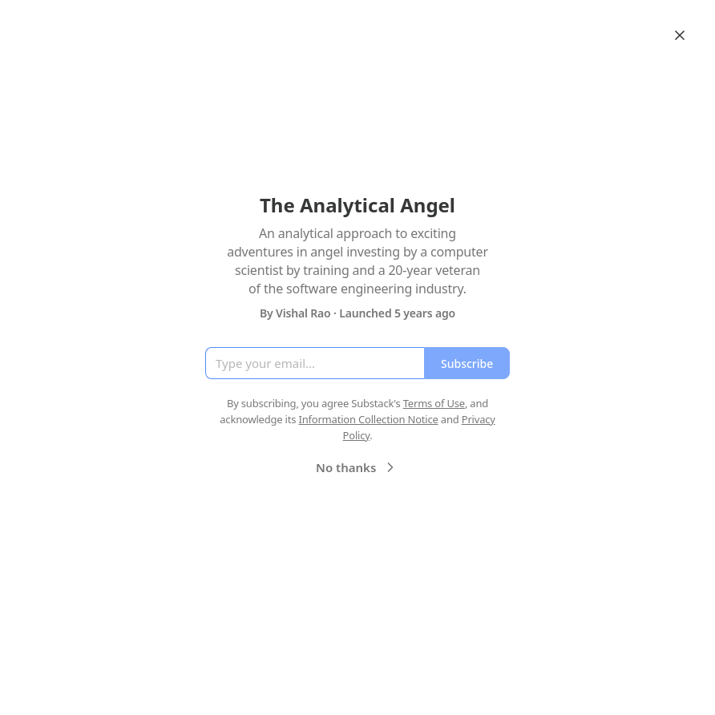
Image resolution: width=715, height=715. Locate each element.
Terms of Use (434, 403)
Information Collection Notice (368, 419)
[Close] (680, 35)
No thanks (357, 467)
